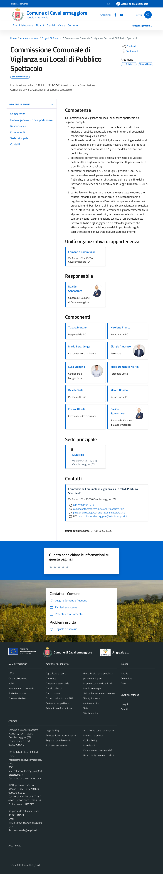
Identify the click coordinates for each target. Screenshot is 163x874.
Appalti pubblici (54, 688)
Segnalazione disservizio (58, 740)
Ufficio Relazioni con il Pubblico (24, 752)
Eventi (124, 709)
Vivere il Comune (68, 25)
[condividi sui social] (129, 46)
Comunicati (126, 678)
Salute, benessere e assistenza (99, 693)
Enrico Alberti (76, 409)
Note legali (89, 745)
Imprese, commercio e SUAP (97, 683)
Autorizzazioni (53, 693)
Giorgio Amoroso (121, 346)
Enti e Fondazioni (17, 693)
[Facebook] (114, 15)
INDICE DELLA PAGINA (31, 104)
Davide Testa (75, 390)
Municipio (78, 455)
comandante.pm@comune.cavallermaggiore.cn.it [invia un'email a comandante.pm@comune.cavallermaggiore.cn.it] (96, 509)
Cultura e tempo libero (57, 703)
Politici (11, 683)
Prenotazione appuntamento (61, 735)
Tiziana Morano (77, 327)
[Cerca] (148, 15)
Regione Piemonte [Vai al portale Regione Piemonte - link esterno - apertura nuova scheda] (19, 3)
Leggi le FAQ (52, 730)
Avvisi (124, 683)
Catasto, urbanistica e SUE (59, 698)
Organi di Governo (17, 678)
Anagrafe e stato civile (57, 683)
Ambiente (51, 678)
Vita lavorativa (90, 713)
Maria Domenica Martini (125, 367)
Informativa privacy (93, 735)
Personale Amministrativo (21, 688)
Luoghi (124, 704)
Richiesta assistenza (56, 745)
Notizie (124, 673)
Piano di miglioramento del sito (99, 755)
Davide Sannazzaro (75, 288)
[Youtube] (120, 15)
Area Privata (14, 845)
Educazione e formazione (59, 708)
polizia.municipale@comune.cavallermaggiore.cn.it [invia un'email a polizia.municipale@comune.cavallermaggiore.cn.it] (96, 512)
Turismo (87, 708)
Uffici (11, 673)
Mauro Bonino (119, 390)
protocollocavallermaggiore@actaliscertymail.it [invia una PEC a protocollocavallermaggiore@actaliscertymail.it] (103, 516)
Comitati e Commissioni (82, 252)
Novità (40, 25)
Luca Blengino (76, 367)
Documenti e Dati (17, 698)
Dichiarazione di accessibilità (97, 750)
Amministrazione (23, 25)
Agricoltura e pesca (56, 673)
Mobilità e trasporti (93, 688)
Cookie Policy (90, 740)
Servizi (51, 25)
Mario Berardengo (79, 346)
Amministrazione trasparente (98, 730)
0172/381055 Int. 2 (81, 505)
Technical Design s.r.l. (29, 865)
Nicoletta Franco (120, 327)
